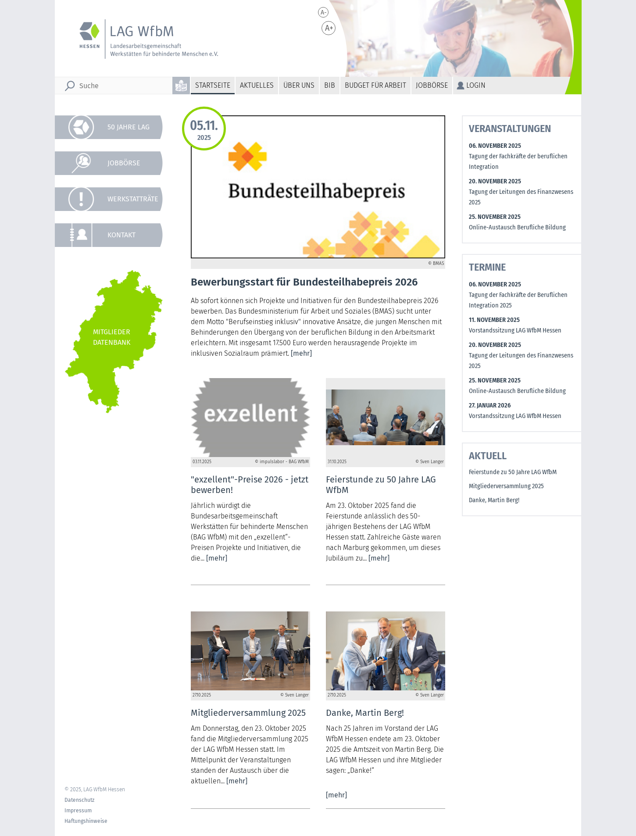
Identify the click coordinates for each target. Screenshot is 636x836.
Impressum (78, 810)
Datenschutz (79, 800)
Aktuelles (257, 85)
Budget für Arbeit (375, 85)
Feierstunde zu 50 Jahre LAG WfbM (513, 472)
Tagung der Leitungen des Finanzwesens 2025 (521, 197)
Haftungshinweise (85, 821)
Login (476, 85)
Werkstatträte (132, 199)
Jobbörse (432, 85)
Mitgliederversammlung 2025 (506, 486)
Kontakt (121, 235)
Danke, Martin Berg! (494, 500)
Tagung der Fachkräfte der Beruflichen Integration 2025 (518, 300)
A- (324, 12)
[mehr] (301, 353)
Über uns (298, 85)
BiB (329, 85)
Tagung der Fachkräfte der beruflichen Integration (518, 162)
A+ (329, 28)
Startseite (212, 85)
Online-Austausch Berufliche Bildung (517, 227)
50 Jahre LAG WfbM (128, 131)
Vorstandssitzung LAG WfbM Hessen (515, 330)
